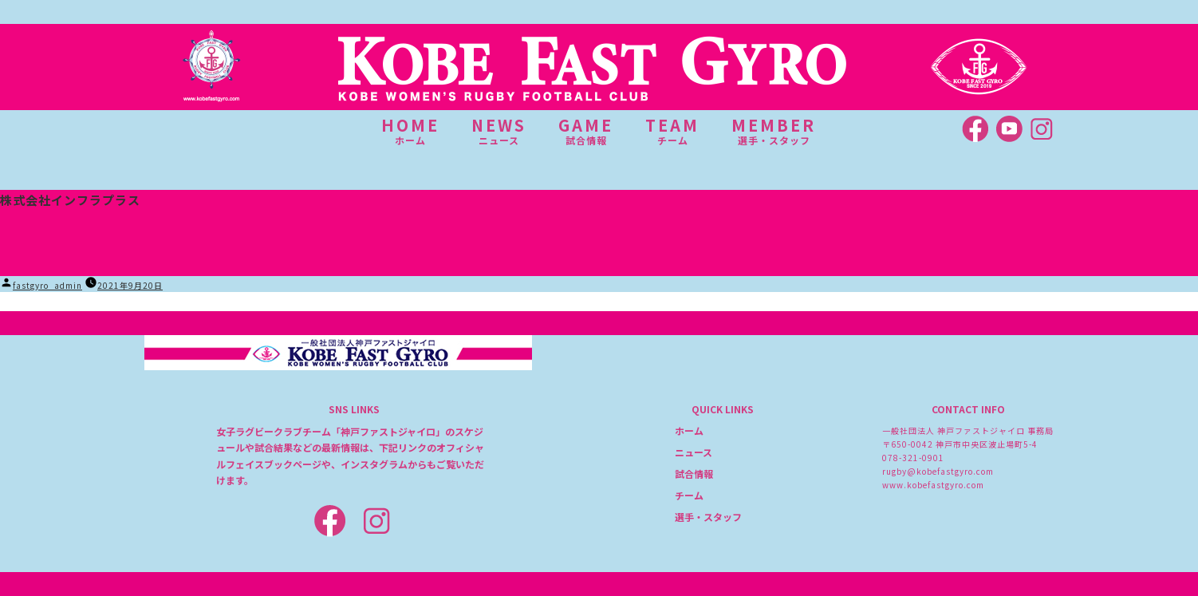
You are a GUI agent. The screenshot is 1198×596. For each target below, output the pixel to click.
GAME (585, 131)
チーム (689, 495)
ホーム (689, 430)
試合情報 (694, 473)
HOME (410, 131)
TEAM (672, 131)
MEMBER (773, 131)
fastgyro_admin (47, 285)
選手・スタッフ (708, 516)
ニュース (693, 452)
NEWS (498, 131)
